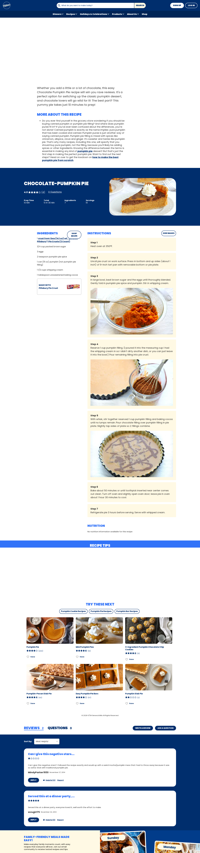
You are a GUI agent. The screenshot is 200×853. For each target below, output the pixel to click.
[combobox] (95, 5)
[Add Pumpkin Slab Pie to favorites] (126, 703)
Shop (144, 14)
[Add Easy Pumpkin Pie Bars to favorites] (77, 703)
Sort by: (28, 741)
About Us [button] (132, 14)
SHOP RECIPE (74, 234)
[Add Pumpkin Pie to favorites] (28, 656)
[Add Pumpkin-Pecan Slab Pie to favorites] (28, 703)
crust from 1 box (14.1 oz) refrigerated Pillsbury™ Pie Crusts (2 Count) (57, 240)
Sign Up (177, 5)
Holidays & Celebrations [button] (93, 14)
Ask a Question (166, 728)
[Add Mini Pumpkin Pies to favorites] (77, 656)
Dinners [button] (57, 14)
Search (140, 5)
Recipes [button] (70, 14)
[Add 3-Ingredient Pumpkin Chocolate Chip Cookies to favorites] (126, 659)
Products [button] (117, 14)
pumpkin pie (85, 151)
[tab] (34, 728)
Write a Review (142, 728)
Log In (191, 5)
